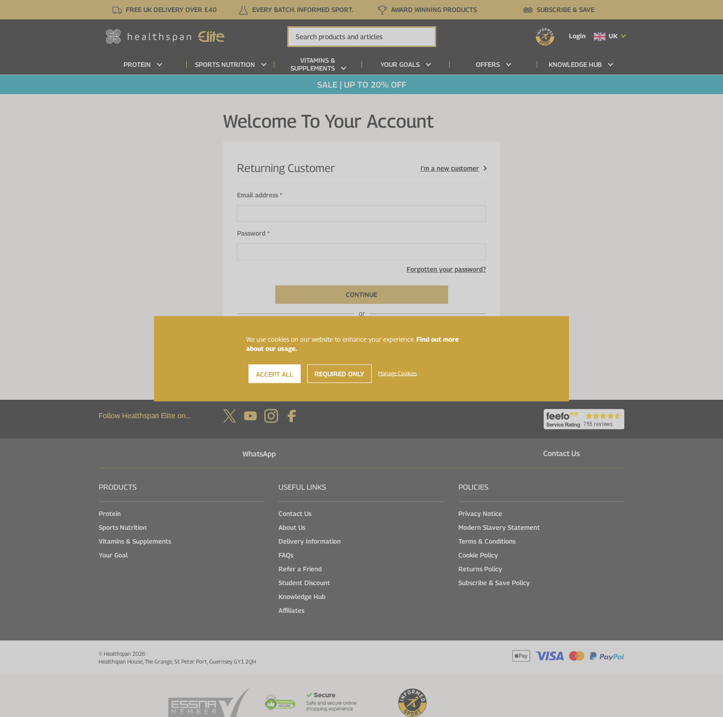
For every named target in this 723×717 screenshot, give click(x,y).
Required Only (339, 373)
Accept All (274, 374)
